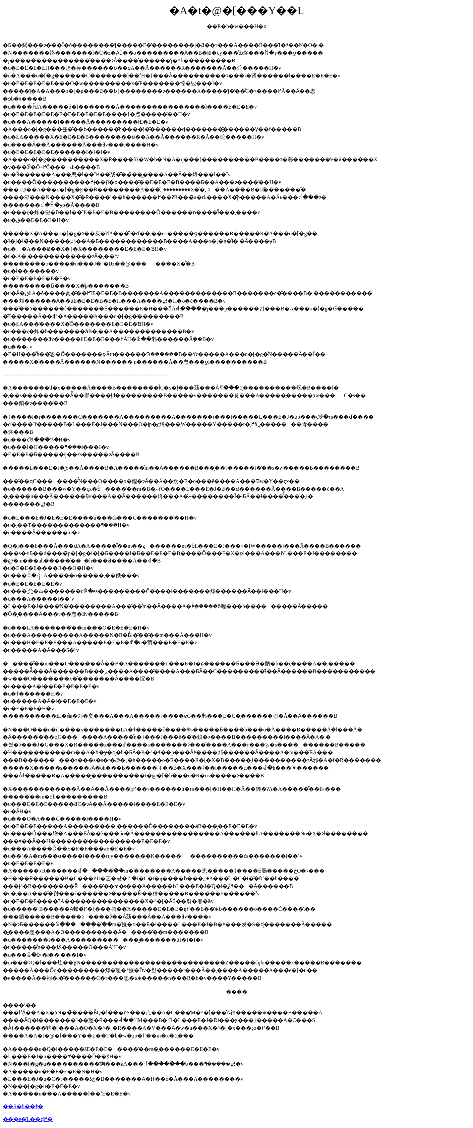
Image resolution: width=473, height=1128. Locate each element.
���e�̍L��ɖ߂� (28, 1119)
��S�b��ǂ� (23, 1106)
